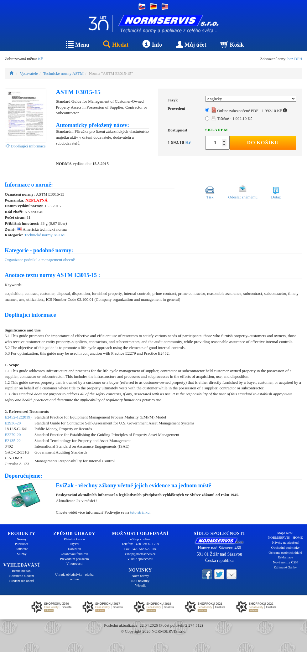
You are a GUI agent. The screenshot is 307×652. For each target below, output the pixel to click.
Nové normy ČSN (285, 562)
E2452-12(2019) (18, 417)
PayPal (74, 544)
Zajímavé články (285, 567)
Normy (22, 539)
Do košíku (263, 142)
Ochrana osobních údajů (285, 552)
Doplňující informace (26, 146)
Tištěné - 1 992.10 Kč (231, 118)
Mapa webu (285, 533)
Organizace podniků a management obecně (40, 259)
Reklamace (285, 557)
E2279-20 (13, 434)
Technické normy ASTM (63, 73)
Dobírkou (74, 549)
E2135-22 (13, 440)
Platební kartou (74, 539)
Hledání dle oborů (21, 581)
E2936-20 (13, 423)
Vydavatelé (29, 73)
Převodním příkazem (74, 559)
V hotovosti (74, 563)
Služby (22, 554)
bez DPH (295, 58)
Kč (40, 58)
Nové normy (140, 576)
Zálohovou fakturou (74, 554)
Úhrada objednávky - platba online (74, 576)
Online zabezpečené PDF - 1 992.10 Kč (249, 110)
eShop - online (140, 539)
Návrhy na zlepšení (285, 542)
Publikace (21, 544)
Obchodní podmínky (285, 547)
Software (21, 549)
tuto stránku (139, 512)
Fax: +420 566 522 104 (140, 549)
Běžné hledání (22, 570)
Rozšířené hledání (21, 576)
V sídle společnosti (140, 559)
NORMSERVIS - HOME (285, 537)
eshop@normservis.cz (140, 554)
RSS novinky (140, 581)
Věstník (140, 585)
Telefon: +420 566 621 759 (140, 544)
